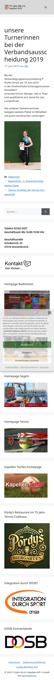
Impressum (44, 367)
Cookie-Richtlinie (12, 367)
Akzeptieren (27, 344)
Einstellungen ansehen (27, 360)
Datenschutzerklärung (29, 367)
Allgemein (14, 176)
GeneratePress (29, 675)
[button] (49, 312)
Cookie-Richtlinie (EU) (27, 666)
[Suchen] (45, 211)
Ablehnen (27, 352)
